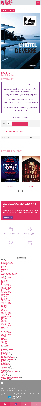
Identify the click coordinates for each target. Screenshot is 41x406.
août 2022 (4, 295)
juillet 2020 (4, 317)
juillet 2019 (4, 327)
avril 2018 (4, 342)
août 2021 (4, 305)
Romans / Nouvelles (7, 349)
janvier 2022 (5, 299)
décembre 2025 (6, 277)
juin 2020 (4, 319)
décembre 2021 (6, 301)
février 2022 (5, 298)
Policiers (3, 351)
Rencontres (4, 266)
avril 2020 (4, 321)
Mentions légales (10, 395)
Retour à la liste (20, 117)
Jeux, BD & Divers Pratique (9, 371)
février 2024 (5, 284)
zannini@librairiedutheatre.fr (8, 388)
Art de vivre (4, 375)
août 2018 (4, 337)
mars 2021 (4, 309)
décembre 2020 (6, 312)
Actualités (4, 265)
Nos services (5, 267)
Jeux (2, 374)
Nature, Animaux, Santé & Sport (10, 377)
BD (2, 373)
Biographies (4, 352)
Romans (3, 370)
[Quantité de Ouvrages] (9, 123)
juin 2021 (4, 306)
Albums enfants (5, 368)
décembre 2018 (6, 333)
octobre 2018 (5, 335)
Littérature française (7, 348)
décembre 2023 (6, 285)
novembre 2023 (6, 287)
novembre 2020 (6, 313)
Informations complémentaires (13, 131)
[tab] (13, 131)
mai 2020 (4, 320)
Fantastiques (5, 356)
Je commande (8, 217)
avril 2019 (4, 330)
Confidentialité (21, 395)
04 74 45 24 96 (5, 385)
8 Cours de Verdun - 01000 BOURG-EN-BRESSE (14, 390)
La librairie (4, 269)
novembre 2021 (6, 302)
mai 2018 (4, 341)
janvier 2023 (5, 290)
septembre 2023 (6, 288)
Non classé (4, 380)
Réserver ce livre (20, 124)
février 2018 (5, 345)
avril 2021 (4, 308)
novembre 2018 (6, 334)
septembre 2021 (6, 303)
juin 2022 (4, 297)
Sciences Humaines (6, 378)
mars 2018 (4, 344)
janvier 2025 (5, 281)
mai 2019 (4, 328)
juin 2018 (4, 339)
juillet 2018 (4, 338)
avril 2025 (4, 279)
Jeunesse (4, 367)
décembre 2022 (6, 291)
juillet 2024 (4, 283)
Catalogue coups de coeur (8, 262)
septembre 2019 (6, 326)
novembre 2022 (6, 292)
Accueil (3, 261)
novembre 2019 (6, 323)
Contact (3, 270)
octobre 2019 (5, 324)
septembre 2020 (6, 316)
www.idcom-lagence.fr (24, 393)
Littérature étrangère (7, 357)
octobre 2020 (5, 315)
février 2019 (5, 331)
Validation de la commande (9, 273)
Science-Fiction (5, 355)
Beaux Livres (5, 353)
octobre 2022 (5, 294)
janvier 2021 (5, 310)
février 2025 (5, 280)
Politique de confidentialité (9, 274)
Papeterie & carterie (7, 263)
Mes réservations (6, 272)
